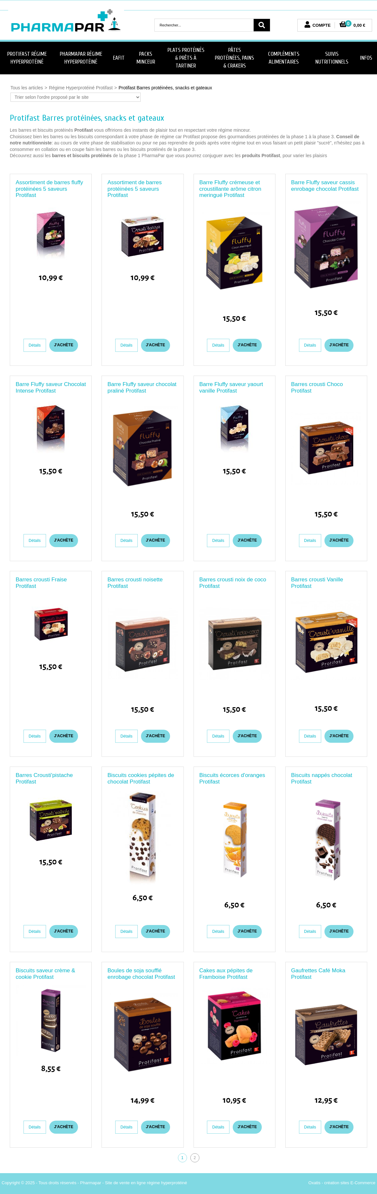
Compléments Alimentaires (283, 58)
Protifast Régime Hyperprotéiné (27, 58)
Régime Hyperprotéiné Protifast (81, 87)
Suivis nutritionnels (331, 58)
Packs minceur (145, 58)
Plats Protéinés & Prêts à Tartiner (185, 58)
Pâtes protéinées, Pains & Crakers (234, 58)
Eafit (119, 58)
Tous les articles (26, 87)
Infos (366, 58)
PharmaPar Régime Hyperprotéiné (81, 58)
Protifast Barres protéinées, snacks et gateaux (165, 87)
